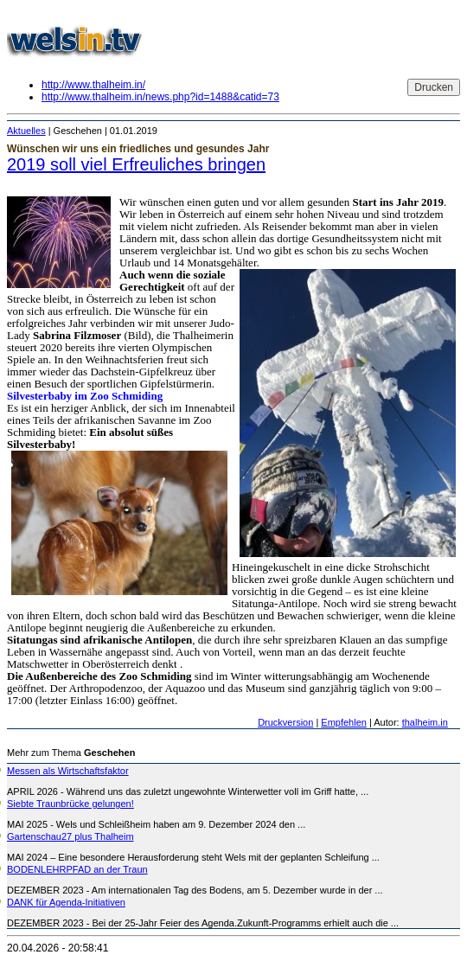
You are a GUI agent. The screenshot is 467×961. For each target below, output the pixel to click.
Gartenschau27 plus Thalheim (70, 836)
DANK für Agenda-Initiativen (66, 902)
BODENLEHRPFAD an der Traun (77, 869)
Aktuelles (26, 130)
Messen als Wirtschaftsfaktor (68, 771)
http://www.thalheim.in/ (93, 85)
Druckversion (285, 722)
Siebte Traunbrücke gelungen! (70, 803)
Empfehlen (344, 722)
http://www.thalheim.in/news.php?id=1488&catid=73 (160, 97)
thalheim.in (425, 722)
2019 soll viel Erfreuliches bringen (136, 164)
